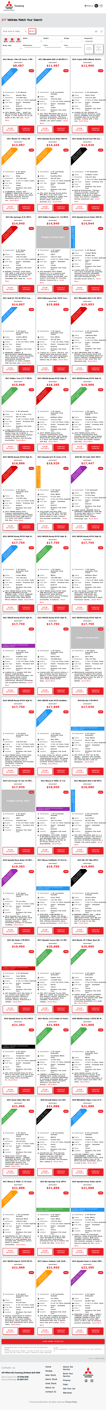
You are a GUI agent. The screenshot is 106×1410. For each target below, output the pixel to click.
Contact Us (50, 1392)
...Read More (82, 121)
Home (48, 1367)
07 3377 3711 (22, 1379)
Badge (66, 38)
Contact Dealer (26, 129)
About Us (50, 1387)
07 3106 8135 (23, 1377)
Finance (66, 1380)
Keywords (88, 38)
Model (46, 38)
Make (25, 38)
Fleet (65, 1384)
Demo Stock (51, 1379)
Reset (32, 31)
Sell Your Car (69, 1388)
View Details (10, 129)
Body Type (7, 45)
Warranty (67, 1393)
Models (48, 1371)
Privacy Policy (71, 1402)
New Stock (50, 1375)
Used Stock (50, 1383)
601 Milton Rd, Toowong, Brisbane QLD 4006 (21, 1372)
